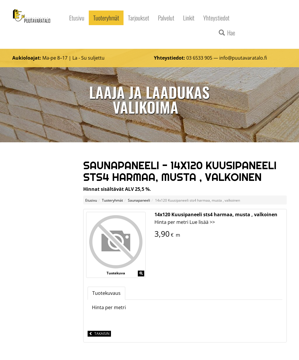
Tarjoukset (138, 17)
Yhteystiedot (216, 17)
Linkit (188, 17)
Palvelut (166, 17)
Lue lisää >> (202, 222)
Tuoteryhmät (106, 17)
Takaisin (99, 333)
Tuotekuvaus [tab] (106, 293)
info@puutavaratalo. (241, 58)
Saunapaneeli (139, 200)
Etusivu (76, 17)
